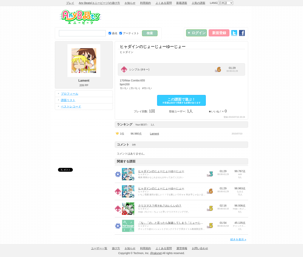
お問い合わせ (200, 248)
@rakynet (156, 253)
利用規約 (145, 2)
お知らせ (130, 2)
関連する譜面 (126, 161)
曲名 (113, 33)
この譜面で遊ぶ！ (181, 100)
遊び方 (116, 248)
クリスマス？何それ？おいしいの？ (159, 205)
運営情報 (181, 248)
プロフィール (69, 93)
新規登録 (219, 33)
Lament (154, 133)
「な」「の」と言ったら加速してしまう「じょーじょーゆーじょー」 (180, 222)
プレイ (70, 2)
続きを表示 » (238, 239)
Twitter (234, 33)
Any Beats (80, 17)
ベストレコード (71, 106)
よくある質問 (164, 2)
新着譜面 (181, 2)
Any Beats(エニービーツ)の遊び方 (99, 2)
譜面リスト (68, 100)
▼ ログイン (196, 33)
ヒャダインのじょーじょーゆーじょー (161, 171)
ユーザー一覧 (99, 248)
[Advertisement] (177, 16)
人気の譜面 (198, 2)
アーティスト (129, 33)
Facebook (242, 33)
